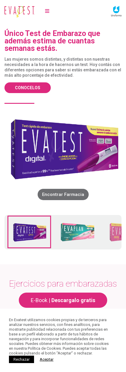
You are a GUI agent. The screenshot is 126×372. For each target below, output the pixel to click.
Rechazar (21, 359)
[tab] (29, 232)
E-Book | (63, 300)
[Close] (46, 359)
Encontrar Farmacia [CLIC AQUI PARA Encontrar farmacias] (63, 194)
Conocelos (27, 87)
